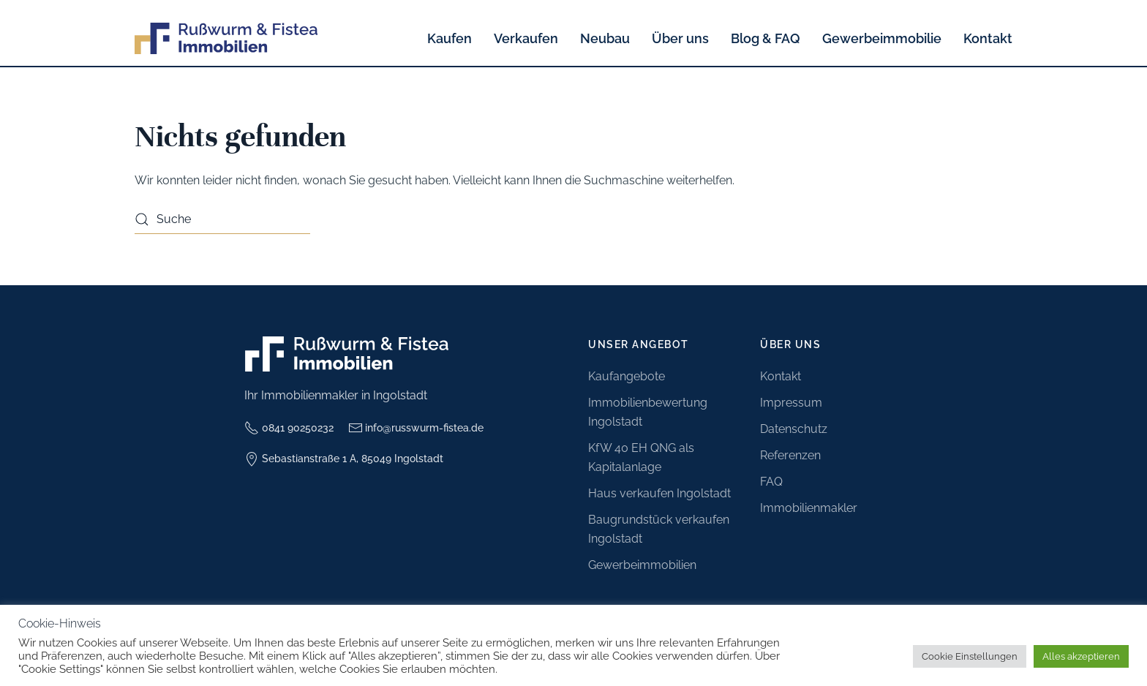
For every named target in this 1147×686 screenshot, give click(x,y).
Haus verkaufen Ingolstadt (659, 493)
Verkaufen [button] (526, 38)
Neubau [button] (605, 38)
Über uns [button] (680, 38)
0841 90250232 (289, 428)
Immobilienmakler (808, 508)
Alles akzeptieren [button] (1081, 656)
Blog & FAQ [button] (765, 38)
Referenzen (790, 455)
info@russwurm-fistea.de (416, 428)
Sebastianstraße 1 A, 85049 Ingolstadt (343, 459)
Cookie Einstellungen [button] (970, 656)
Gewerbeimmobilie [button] (881, 38)
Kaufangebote (626, 376)
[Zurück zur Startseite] (226, 38)
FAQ (771, 482)
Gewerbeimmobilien (642, 565)
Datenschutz (793, 429)
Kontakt (987, 38)
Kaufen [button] (449, 38)
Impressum (791, 403)
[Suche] (222, 219)
